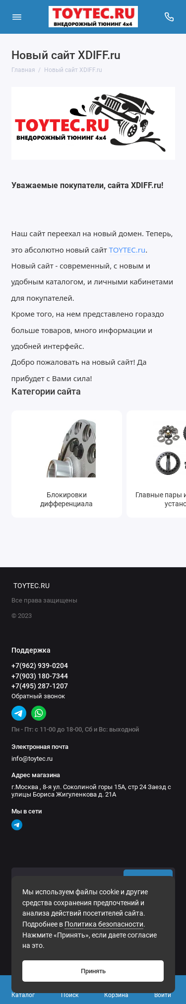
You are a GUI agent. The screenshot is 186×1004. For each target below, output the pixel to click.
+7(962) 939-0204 (39, 665)
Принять (93, 971)
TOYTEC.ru (127, 250)
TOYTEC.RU (31, 586)
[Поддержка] (169, 17)
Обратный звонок (38, 696)
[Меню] (17, 17)
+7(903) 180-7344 (39, 676)
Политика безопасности (103, 924)
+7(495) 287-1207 (39, 686)
